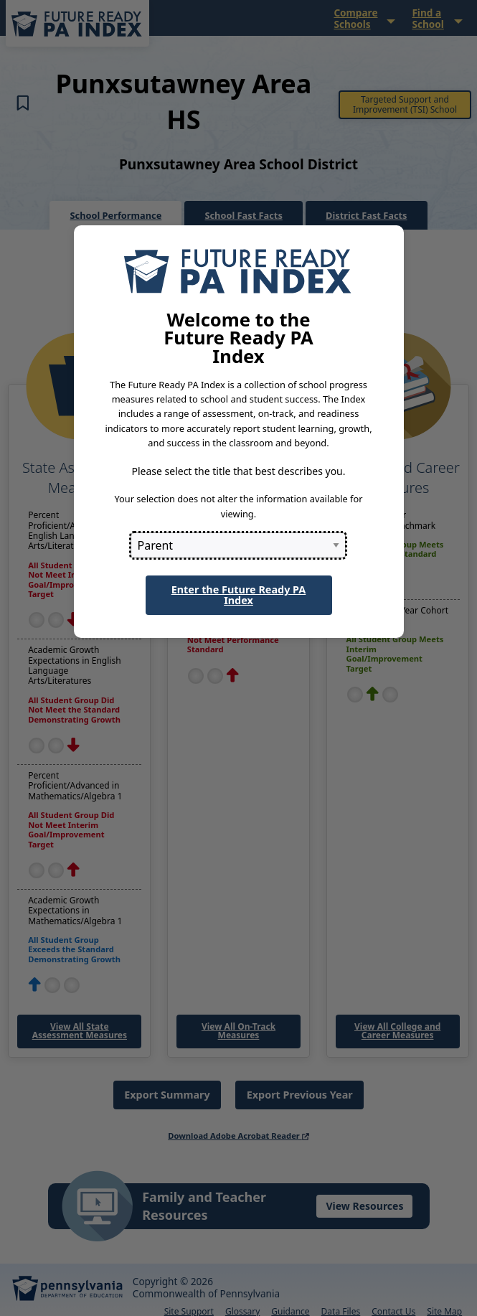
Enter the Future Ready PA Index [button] (238, 594)
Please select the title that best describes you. (238, 471)
